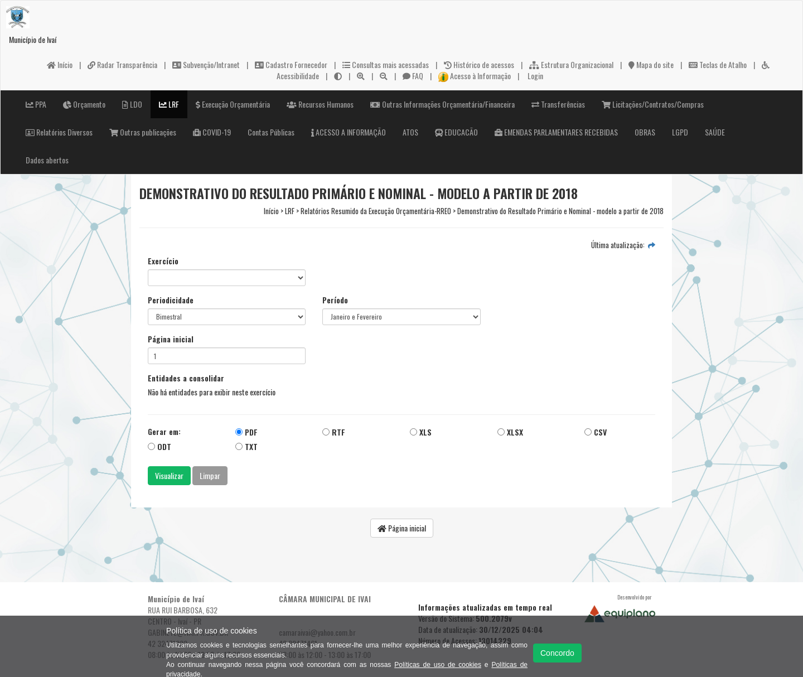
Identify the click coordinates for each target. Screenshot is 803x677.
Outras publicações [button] (142, 132)
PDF (246, 432)
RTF (333, 432)
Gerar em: (164, 431)
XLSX (510, 432)
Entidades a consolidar (186, 378)
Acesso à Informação (474, 75)
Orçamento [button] (84, 104)
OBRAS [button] (645, 132)
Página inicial (171, 339)
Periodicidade (171, 300)
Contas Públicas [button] (271, 132)
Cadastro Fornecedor (291, 64)
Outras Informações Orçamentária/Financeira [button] (442, 104)
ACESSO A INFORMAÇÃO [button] (348, 132)
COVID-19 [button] (212, 132)
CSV (595, 432)
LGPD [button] (680, 132)
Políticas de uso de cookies (437, 665)
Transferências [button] (558, 104)
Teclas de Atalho (718, 64)
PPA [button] (36, 104)
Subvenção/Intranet (206, 64)
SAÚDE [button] (715, 132)
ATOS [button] (410, 132)
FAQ (413, 75)
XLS (421, 432)
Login (534, 75)
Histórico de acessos (479, 64)
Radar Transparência (122, 64)
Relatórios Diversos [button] (59, 132)
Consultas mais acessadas (385, 64)
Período (335, 300)
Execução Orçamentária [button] (233, 104)
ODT (159, 446)
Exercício (163, 261)
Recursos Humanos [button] (320, 104)
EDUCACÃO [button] (456, 132)
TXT (246, 446)
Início (59, 64)
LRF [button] (169, 104)
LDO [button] (132, 104)
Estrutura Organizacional (571, 64)
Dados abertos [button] (47, 160)
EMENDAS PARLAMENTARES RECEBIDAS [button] (556, 132)
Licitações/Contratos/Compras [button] (653, 104)
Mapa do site (651, 64)
